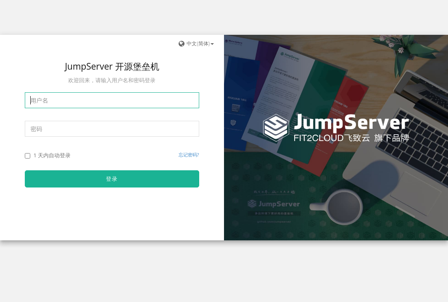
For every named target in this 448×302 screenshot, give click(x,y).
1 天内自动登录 (48, 155)
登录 (112, 178)
